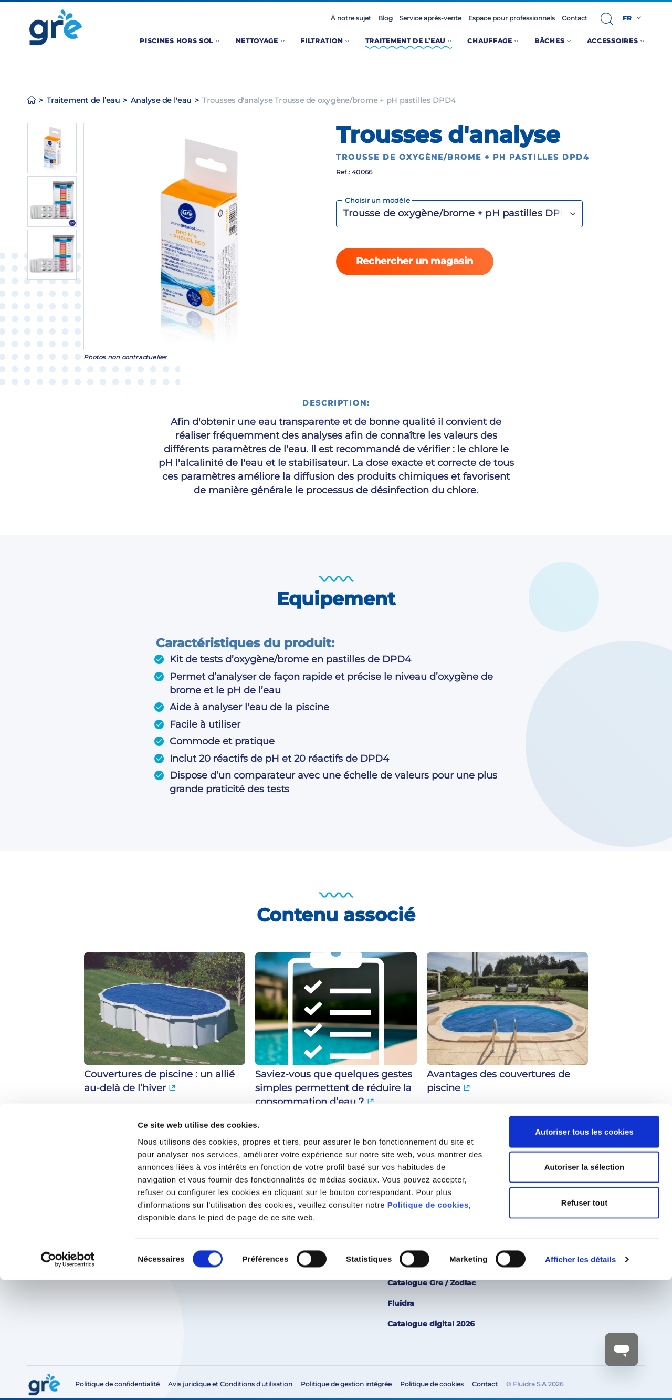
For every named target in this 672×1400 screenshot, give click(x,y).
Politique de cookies (428, 1324)
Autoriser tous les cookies (584, 1251)
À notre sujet (351, 18)
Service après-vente (430, 18)
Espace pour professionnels (511, 18)
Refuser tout (584, 1322)
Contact (574, 18)
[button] (607, 19)
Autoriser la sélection (584, 1286)
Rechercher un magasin (414, 261)
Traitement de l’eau (83, 100)
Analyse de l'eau (161, 100)
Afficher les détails (580, 1379)
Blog (385, 18)
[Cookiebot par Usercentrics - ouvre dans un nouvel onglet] (68, 1379)
